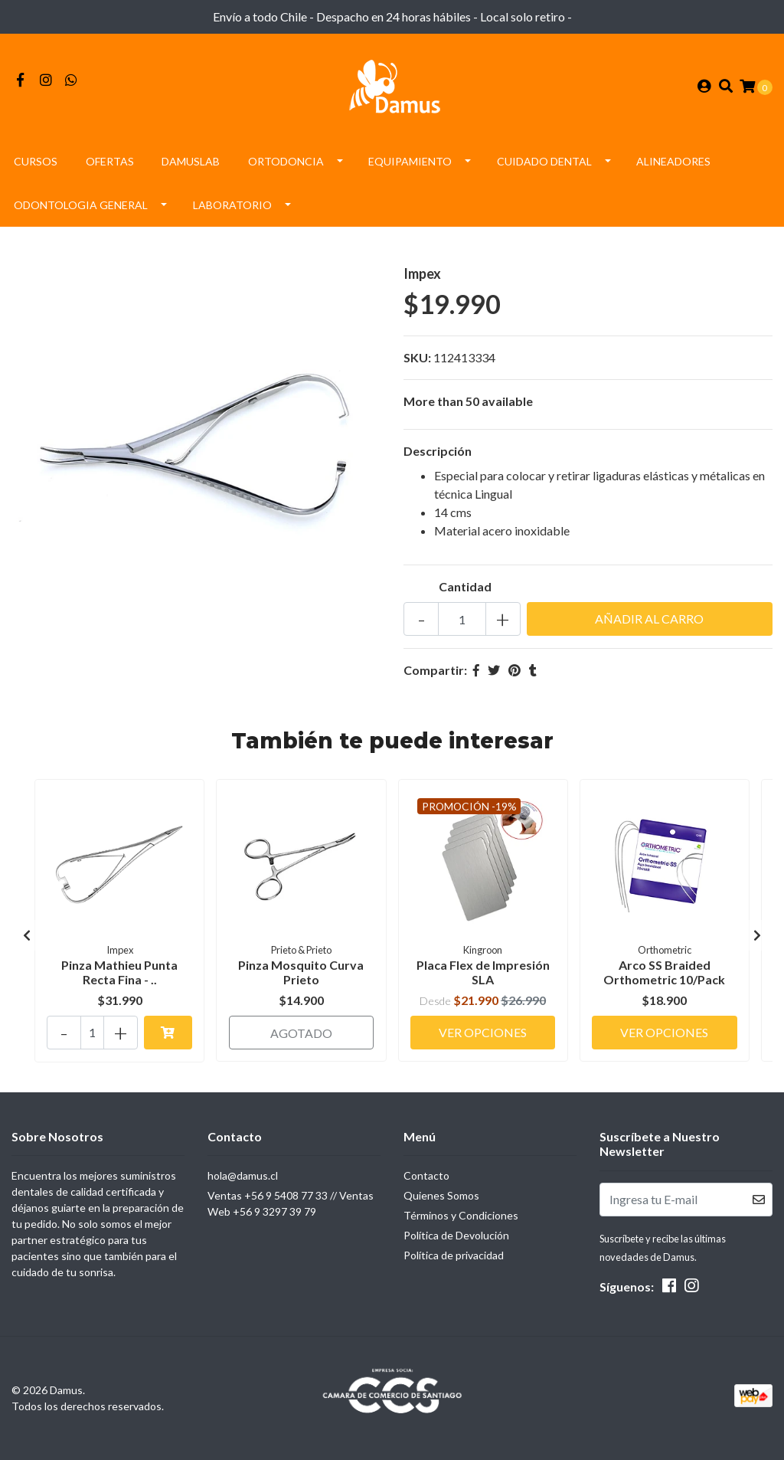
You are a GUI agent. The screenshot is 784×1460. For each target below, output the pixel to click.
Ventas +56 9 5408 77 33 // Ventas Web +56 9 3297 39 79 (290, 1203)
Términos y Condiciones (460, 1215)
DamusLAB (191, 163)
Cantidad (465, 588)
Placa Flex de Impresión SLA (483, 973)
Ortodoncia (286, 163)
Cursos (35, 163)
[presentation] (26, 937)
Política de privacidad (453, 1255)
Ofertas (110, 163)
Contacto (426, 1175)
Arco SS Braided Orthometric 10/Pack (664, 973)
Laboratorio (232, 207)
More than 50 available (468, 403)
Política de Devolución (456, 1235)
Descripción (437, 453)
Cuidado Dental (544, 163)
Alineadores (673, 163)
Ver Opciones (483, 1031)
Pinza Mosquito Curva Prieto (301, 973)
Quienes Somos (441, 1195)
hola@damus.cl (242, 1175)
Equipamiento (410, 163)
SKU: (417, 359)
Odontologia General (81, 207)
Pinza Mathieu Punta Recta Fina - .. (119, 973)
